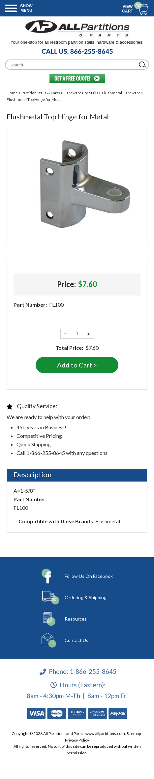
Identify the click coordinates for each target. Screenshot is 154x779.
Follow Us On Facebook (89, 576)
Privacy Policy (77, 740)
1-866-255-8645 (93, 671)
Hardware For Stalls (81, 92)
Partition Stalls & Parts (40, 92)
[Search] (72, 64)
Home (12, 92)
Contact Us (76, 640)
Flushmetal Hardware (121, 92)
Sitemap (134, 733)
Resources (76, 619)
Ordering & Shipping (86, 597)
